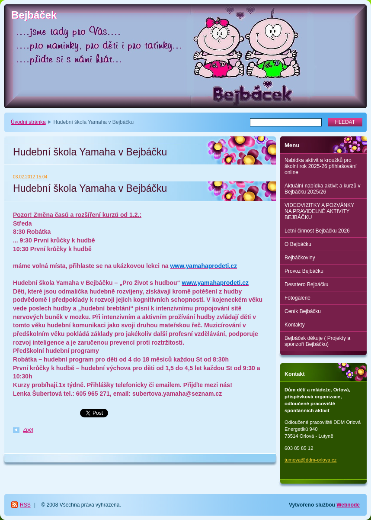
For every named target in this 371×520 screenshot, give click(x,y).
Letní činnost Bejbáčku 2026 (317, 231)
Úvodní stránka (28, 122)
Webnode (348, 505)
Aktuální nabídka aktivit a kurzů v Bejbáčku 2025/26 (322, 189)
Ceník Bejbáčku (303, 311)
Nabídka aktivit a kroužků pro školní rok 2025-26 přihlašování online (321, 166)
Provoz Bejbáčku (304, 271)
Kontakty (295, 325)
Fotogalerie (297, 298)
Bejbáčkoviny (300, 258)
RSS (25, 505)
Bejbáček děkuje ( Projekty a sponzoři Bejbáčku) (317, 341)
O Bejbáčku (298, 244)
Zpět (28, 430)
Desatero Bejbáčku (306, 284)
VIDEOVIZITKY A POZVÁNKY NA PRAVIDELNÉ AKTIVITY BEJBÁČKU (319, 211)
